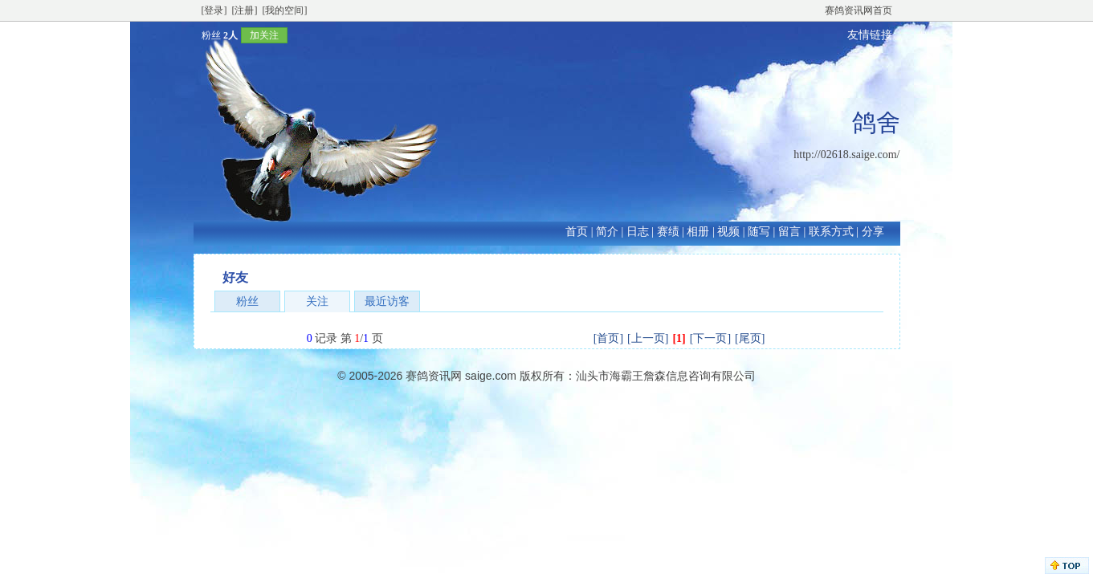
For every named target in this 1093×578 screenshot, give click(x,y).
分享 (873, 232)
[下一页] (710, 338)
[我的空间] (285, 10)
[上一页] (647, 338)
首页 (576, 232)
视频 (728, 232)
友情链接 (869, 35)
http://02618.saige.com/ (846, 155)
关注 (317, 301)
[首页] (608, 338)
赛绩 (668, 232)
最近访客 (387, 301)
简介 (607, 232)
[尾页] (750, 338)
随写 (759, 232)
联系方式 (831, 232)
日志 (637, 232)
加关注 (264, 35)
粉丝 (247, 301)
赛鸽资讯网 (434, 375)
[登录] (214, 10)
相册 (698, 232)
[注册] (245, 10)
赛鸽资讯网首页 (858, 10)
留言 (789, 232)
